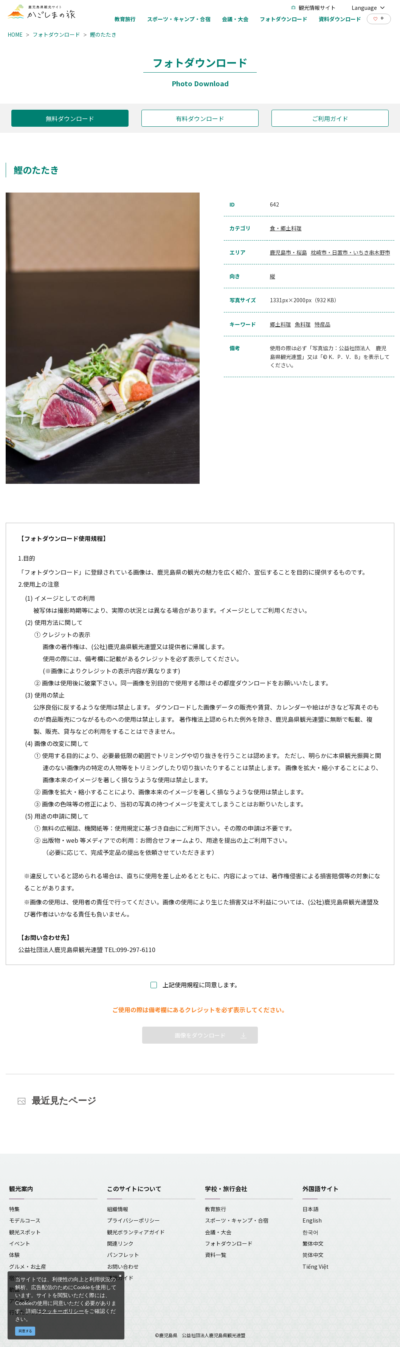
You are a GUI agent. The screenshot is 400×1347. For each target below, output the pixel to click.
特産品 (322, 324)
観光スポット (25, 1232)
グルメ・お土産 (27, 1266)
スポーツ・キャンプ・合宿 (236, 1220)
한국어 (310, 1232)
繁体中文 (313, 1243)
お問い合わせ (123, 1266)
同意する (25, 1330)
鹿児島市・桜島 (288, 252)
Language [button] (368, 8)
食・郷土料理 (286, 228)
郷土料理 (280, 324)
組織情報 (117, 1209)
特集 (14, 1209)
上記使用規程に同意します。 (201, 984)
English (312, 1220)
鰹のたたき (103, 34)
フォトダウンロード (56, 34)
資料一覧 (215, 1254)
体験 (14, 1254)
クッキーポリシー (63, 1311)
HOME (15, 34)
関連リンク (120, 1243)
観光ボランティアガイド (136, 1232)
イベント (19, 1243)
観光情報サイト (313, 7)
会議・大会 (218, 1232)
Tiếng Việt (315, 1266)
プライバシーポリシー (133, 1220)
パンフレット (123, 1254)
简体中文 (313, 1254)
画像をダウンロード (200, 1035)
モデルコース (24, 1220)
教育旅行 (215, 1209)
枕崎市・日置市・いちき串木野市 (350, 252)
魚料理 (303, 324)
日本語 (310, 1209)
